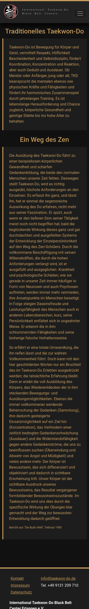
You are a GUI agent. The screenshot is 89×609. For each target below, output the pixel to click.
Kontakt (17, 583)
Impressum (20, 590)
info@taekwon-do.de (58, 583)
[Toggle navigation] (80, 13)
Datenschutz (21, 597)
